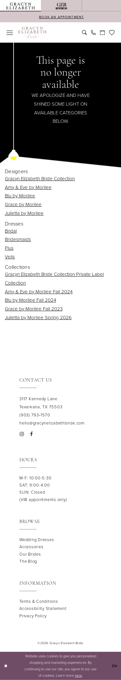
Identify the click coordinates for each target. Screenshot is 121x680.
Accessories (31, 547)
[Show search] (84, 32)
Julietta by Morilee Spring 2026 (38, 317)
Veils (10, 256)
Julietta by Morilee (24, 213)
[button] (10, 32)
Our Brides (30, 554)
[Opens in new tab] (61, 5)
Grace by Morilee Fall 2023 (34, 308)
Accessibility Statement (42, 608)
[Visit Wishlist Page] (111, 32)
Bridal (11, 231)
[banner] (32, 32)
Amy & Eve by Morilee (28, 187)
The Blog (28, 561)
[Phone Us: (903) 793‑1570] (93, 32)
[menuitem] (20, 5)
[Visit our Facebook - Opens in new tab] (31, 434)
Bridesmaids (18, 239)
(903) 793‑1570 (34, 415)
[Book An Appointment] (102, 32)
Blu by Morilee (20, 195)
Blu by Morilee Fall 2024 (30, 300)
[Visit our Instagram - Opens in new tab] (21, 434)
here (78, 675)
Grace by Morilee (23, 204)
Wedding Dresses (36, 540)
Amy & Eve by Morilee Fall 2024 (39, 291)
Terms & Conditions (38, 601)
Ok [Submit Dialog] (114, 665)
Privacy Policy (33, 616)
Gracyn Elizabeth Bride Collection (40, 178)
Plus (9, 248)
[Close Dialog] (5, 666)
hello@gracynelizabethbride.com (52, 423)
